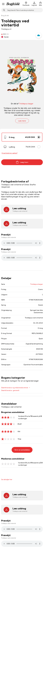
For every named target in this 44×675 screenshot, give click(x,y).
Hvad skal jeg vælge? (9, 153)
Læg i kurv (22, 162)
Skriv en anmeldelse (22, 450)
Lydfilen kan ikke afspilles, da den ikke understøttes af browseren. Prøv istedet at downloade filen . (22, 243)
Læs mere (22, 121)
